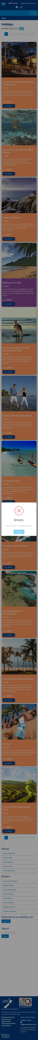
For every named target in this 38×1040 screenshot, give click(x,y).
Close (19, 532)
